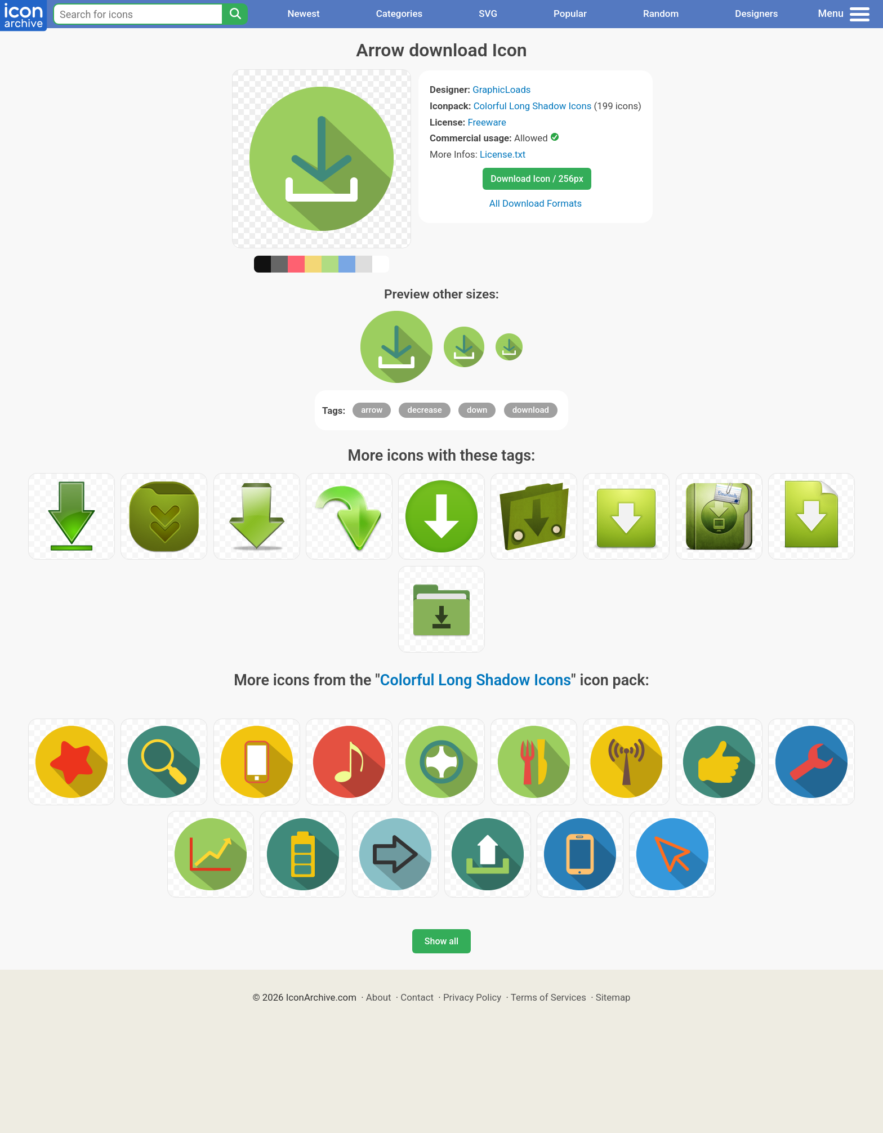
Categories (399, 13)
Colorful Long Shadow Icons (533, 105)
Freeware (486, 122)
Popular (570, 13)
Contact (417, 997)
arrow (371, 410)
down (477, 410)
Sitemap (613, 997)
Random (661, 13)
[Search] (235, 14)
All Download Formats (535, 203)
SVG (488, 13)
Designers (756, 13)
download (530, 410)
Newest (303, 13)
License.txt (502, 154)
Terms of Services (548, 997)
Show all (441, 941)
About (378, 997)
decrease (424, 410)
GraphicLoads (501, 89)
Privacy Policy (472, 997)
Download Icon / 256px (536, 178)
